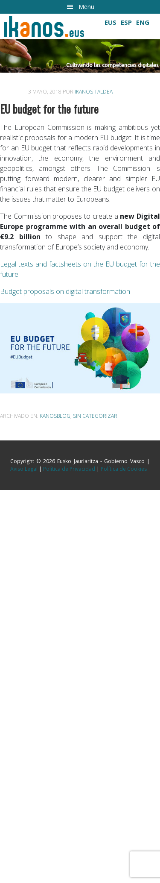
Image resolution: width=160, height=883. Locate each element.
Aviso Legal (24, 468)
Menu (86, 7)
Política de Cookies (124, 468)
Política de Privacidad (69, 468)
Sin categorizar (95, 415)
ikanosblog (54, 415)
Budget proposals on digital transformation (65, 291)
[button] (80, 56)
